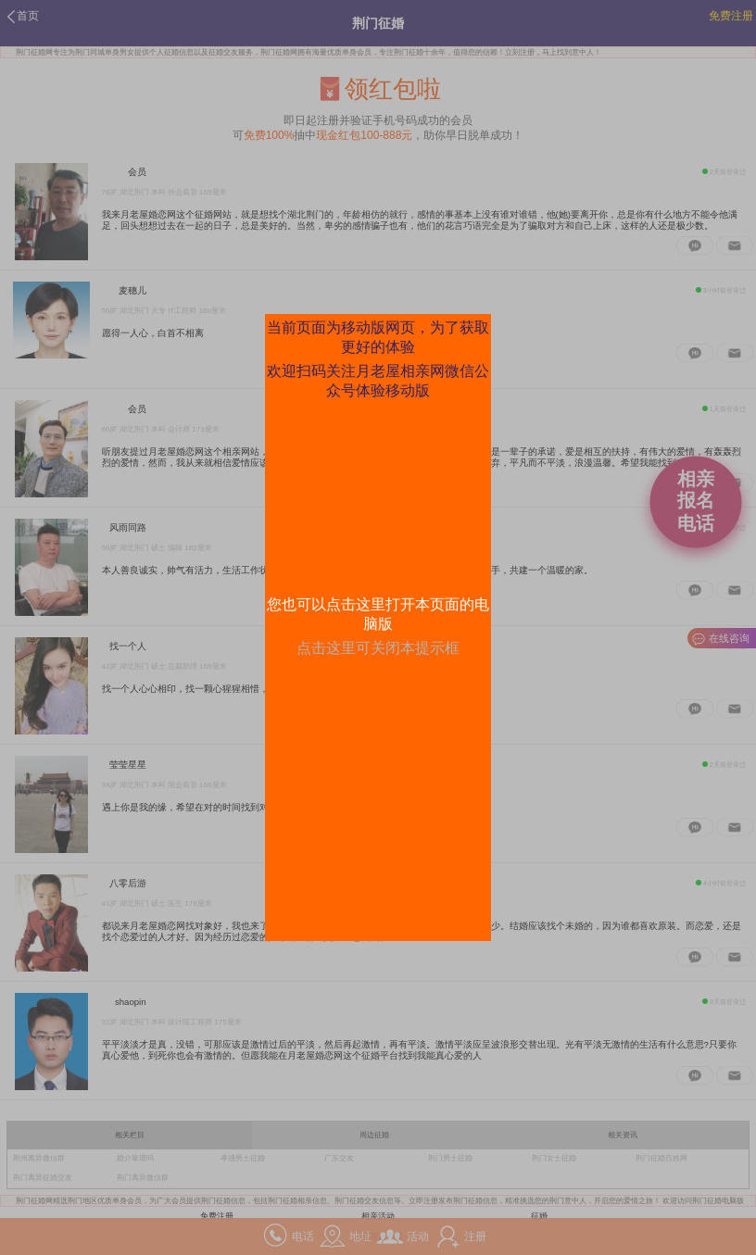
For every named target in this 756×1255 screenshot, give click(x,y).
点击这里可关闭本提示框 (378, 648)
